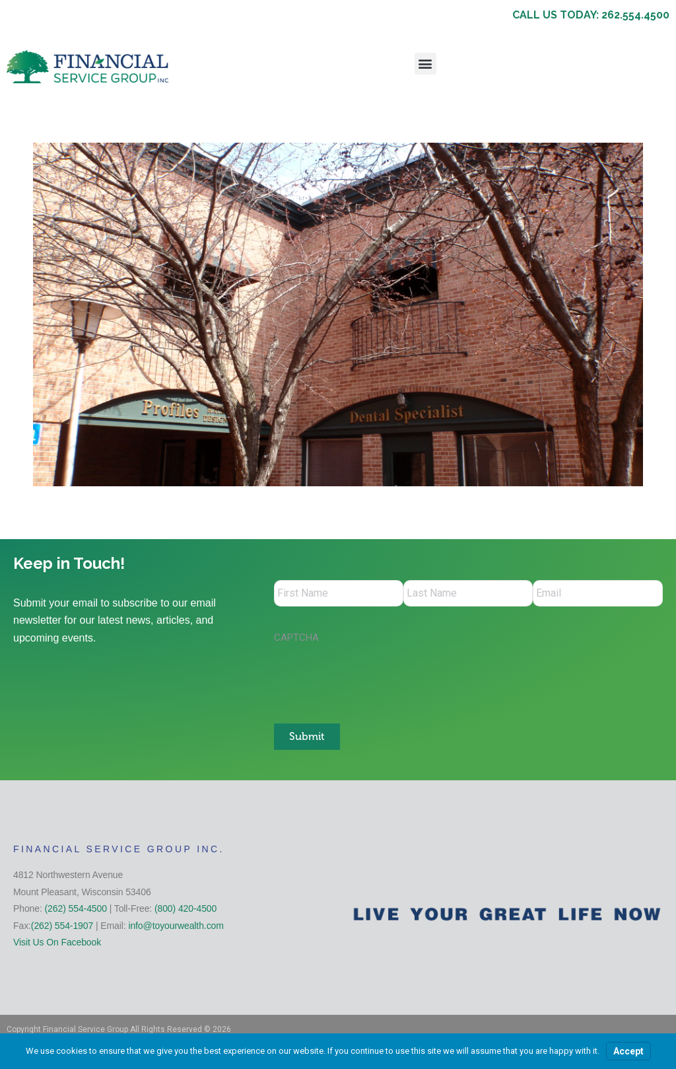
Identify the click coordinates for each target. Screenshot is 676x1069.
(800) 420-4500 (185, 908)
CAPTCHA (296, 638)
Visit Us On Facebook (57, 942)
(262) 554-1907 (62, 925)
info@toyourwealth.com (175, 925)
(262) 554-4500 (76, 908)
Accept (628, 1051)
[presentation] (374, 676)
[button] (425, 64)
